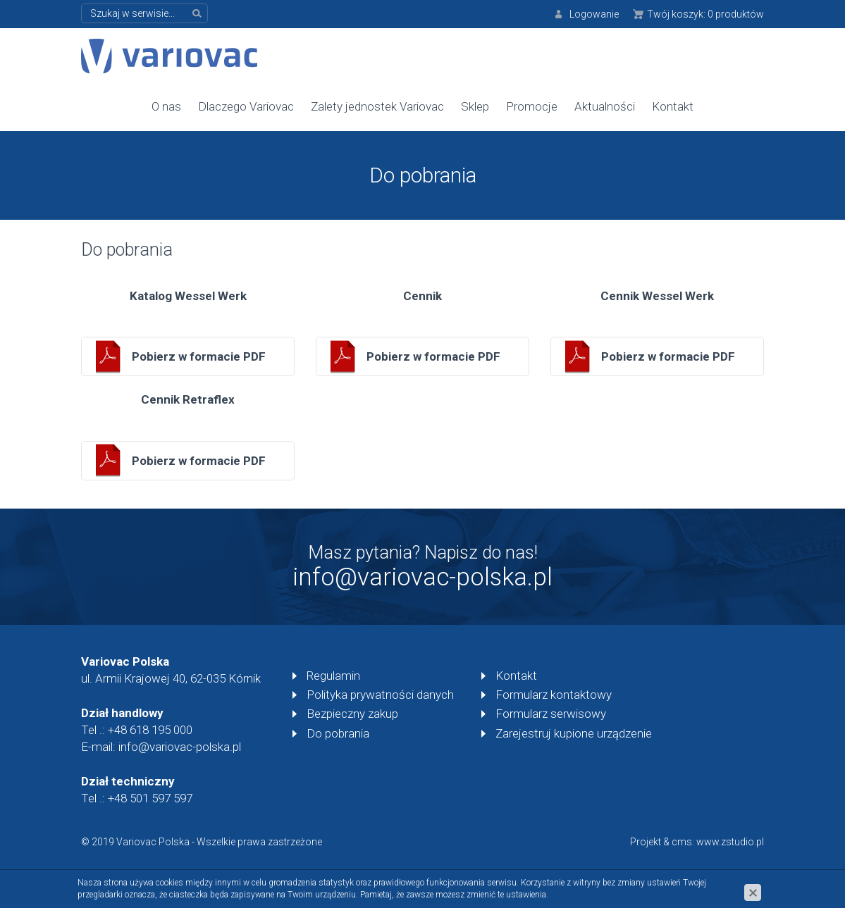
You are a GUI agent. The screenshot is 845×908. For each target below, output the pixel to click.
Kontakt (672, 106)
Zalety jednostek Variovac (377, 106)
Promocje (531, 106)
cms (682, 841)
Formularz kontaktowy (553, 695)
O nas (166, 106)
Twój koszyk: (705, 14)
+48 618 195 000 (150, 730)
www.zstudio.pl (730, 841)
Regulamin (333, 675)
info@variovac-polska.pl (422, 577)
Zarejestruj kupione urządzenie (573, 733)
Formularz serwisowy (550, 714)
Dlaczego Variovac (246, 106)
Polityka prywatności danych (380, 695)
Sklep (475, 106)
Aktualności (604, 106)
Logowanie (594, 14)
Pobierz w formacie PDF (199, 356)
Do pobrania (338, 733)
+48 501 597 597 (150, 798)
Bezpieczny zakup (352, 714)
